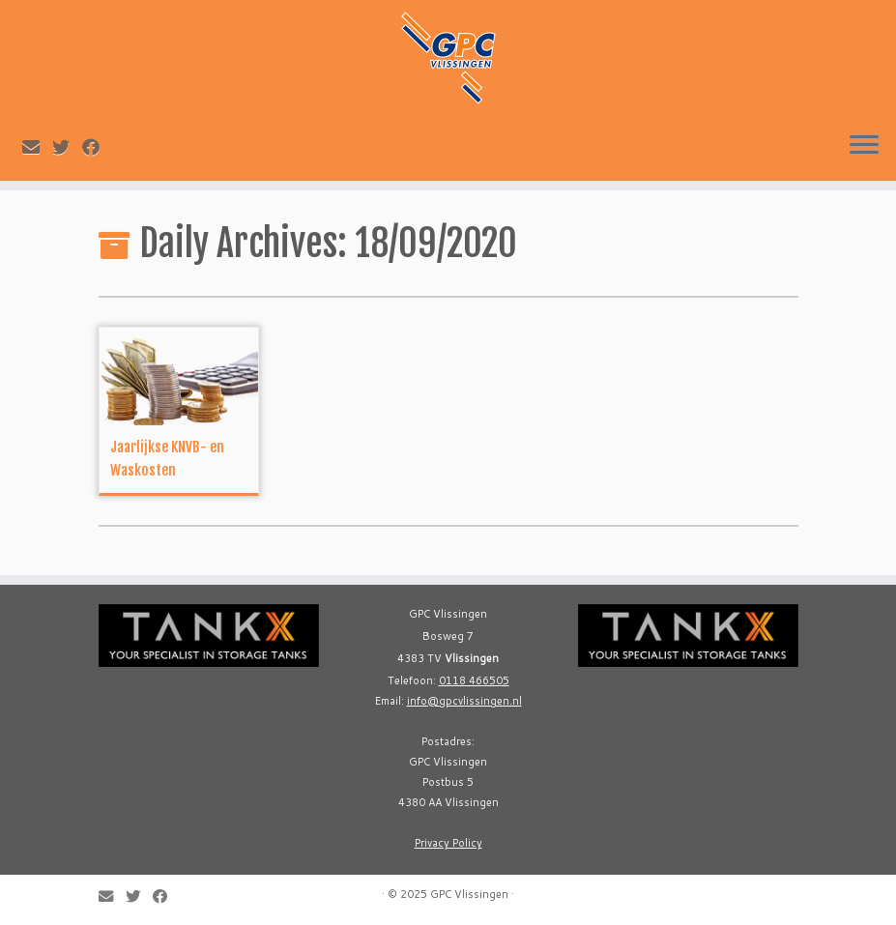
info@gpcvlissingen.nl (464, 700)
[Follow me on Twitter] (67, 146)
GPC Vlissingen (469, 894)
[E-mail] (37, 146)
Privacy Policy (448, 843)
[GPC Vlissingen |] (448, 58)
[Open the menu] (864, 145)
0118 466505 (474, 680)
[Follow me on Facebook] (97, 146)
